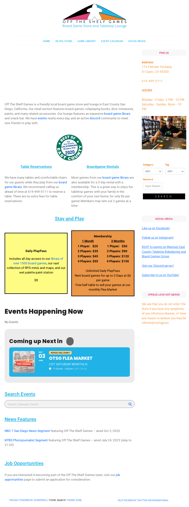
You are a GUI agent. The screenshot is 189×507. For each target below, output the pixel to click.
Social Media (137, 41)
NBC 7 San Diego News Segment (27, 431)
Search (164, 196)
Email (165, 500)
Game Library (87, 41)
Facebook (130, 500)
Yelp (120, 500)
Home (46, 41)
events (42, 118)
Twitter (142, 500)
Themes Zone (74, 500)
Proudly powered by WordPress (28, 500)
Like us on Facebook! (156, 228)
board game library (117, 113)
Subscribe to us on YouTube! (160, 275)
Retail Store (63, 41)
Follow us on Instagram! (158, 237)
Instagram (154, 500)
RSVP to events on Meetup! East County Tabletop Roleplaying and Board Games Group (164, 251)
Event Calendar (112, 41)
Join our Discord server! (158, 265)
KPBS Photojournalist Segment (26, 440)
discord (95, 118)
